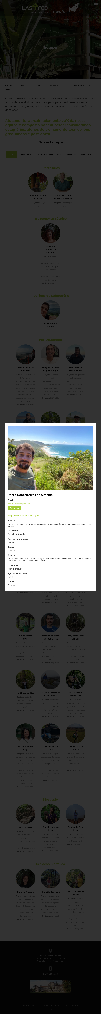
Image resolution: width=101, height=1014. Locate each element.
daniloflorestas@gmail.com (19, 504)
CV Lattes (14, 508)
